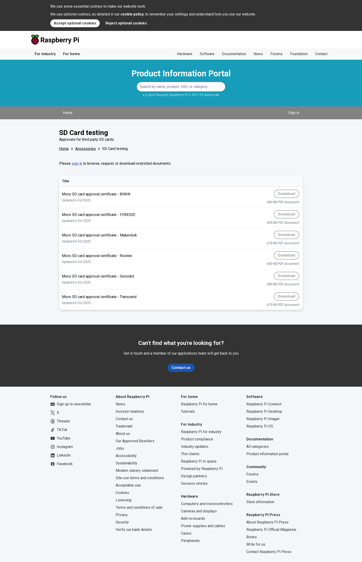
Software (207, 54)
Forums (276, 54)
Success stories (194, 483)
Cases (186, 533)
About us (123, 433)
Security (122, 522)
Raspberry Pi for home (199, 404)
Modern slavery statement (137, 470)
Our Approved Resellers (135, 441)
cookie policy (132, 14)
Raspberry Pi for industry (201, 432)
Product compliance (197, 439)
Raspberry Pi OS (259, 426)
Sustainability (126, 463)
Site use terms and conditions (140, 478)
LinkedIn (60, 455)
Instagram (61, 447)
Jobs (120, 448)
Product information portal (267, 454)
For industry (45, 54)
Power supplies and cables (203, 526)
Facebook (61, 464)
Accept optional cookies (75, 23)
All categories (257, 446)
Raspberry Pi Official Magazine (271, 529)
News (258, 54)
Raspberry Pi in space (199, 461)
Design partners (194, 476)
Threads (60, 421)
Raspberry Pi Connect (263, 404)
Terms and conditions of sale (139, 507)
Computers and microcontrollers (207, 504)
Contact (321, 54)
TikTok (58, 429)
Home (67, 113)
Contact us (181, 367)
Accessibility (126, 456)
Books (251, 537)
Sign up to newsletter (70, 404)
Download (288, 194)
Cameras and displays (199, 511)
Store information (260, 502)
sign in (77, 163)
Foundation (299, 54)
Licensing (123, 500)
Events (251, 481)
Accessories (85, 148)
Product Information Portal (181, 73)
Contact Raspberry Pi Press (268, 552)
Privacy (122, 515)
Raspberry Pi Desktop (264, 411)
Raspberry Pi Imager (263, 419)
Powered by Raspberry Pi (202, 468)
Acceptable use (128, 485)
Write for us (255, 544)
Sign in (293, 113)
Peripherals (190, 540)
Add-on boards (193, 518)
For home (71, 54)
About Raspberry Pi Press (267, 522)
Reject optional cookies (126, 23)
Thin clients (190, 454)
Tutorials (188, 411)
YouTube (60, 438)
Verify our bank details (134, 529)
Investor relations (130, 411)
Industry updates (194, 446)
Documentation (234, 54)
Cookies (122, 492)
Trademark (124, 426)
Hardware (184, 54)
